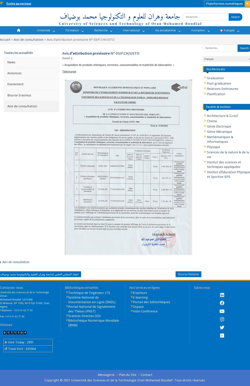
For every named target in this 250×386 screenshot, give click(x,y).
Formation (72, 30)
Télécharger (69, 71)
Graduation (215, 78)
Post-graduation (219, 83)
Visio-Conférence (145, 311)
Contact (146, 375)
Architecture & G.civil (222, 116)
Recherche (101, 30)
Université (43, 30)
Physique (213, 147)
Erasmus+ (140, 293)
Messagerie (106, 375)
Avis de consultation (15, 262)
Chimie (212, 121)
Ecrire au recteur (18, 4)
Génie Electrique (219, 126)
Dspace (138, 307)
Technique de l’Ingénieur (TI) (89, 293)
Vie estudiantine (165, 30)
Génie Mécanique (219, 132)
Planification (216, 94)
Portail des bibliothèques (151, 302)
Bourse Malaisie (188, 274)
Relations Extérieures (222, 89)
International (131, 30)
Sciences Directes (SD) (84, 316)
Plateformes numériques (224, 4)
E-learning (140, 297)
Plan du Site (127, 375)
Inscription (198, 30)
